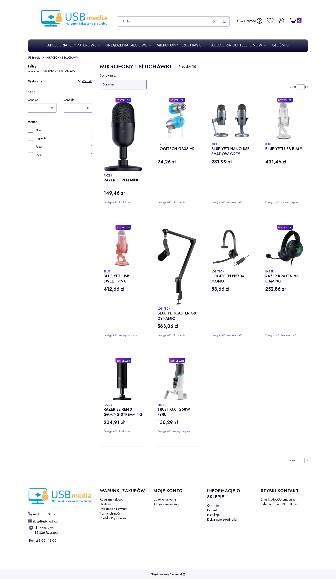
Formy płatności (110, 513)
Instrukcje (213, 514)
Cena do (69, 100)
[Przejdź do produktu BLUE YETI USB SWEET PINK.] (123, 248)
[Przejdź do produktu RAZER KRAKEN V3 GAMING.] (284, 248)
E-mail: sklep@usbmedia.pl (278, 499)
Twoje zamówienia (166, 504)
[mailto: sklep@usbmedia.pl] (43, 521)
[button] (224, 21)
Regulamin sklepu (111, 499)
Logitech (40, 138)
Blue (38, 130)
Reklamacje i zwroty (113, 508)
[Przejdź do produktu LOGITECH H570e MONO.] (230, 248)
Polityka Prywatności (113, 518)
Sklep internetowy (166, 574)
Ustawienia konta (165, 499)
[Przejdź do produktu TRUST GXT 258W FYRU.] (177, 381)
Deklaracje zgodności (222, 519)
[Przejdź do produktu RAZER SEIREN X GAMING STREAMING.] (123, 381)
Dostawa (106, 504)
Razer (38, 147)
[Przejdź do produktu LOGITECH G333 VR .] (177, 120)
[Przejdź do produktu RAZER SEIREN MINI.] (123, 136)
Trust (38, 155)
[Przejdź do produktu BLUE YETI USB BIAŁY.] (284, 120)
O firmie (213, 505)
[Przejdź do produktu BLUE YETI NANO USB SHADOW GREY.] (230, 120)
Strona (293, 86)
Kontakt (212, 510)
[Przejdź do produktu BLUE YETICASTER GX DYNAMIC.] (177, 267)
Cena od (33, 100)
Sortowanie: (108, 75)
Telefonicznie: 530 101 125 (279, 504)
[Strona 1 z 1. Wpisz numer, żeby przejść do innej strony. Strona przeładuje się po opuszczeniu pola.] (300, 86)
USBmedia (34, 58)
